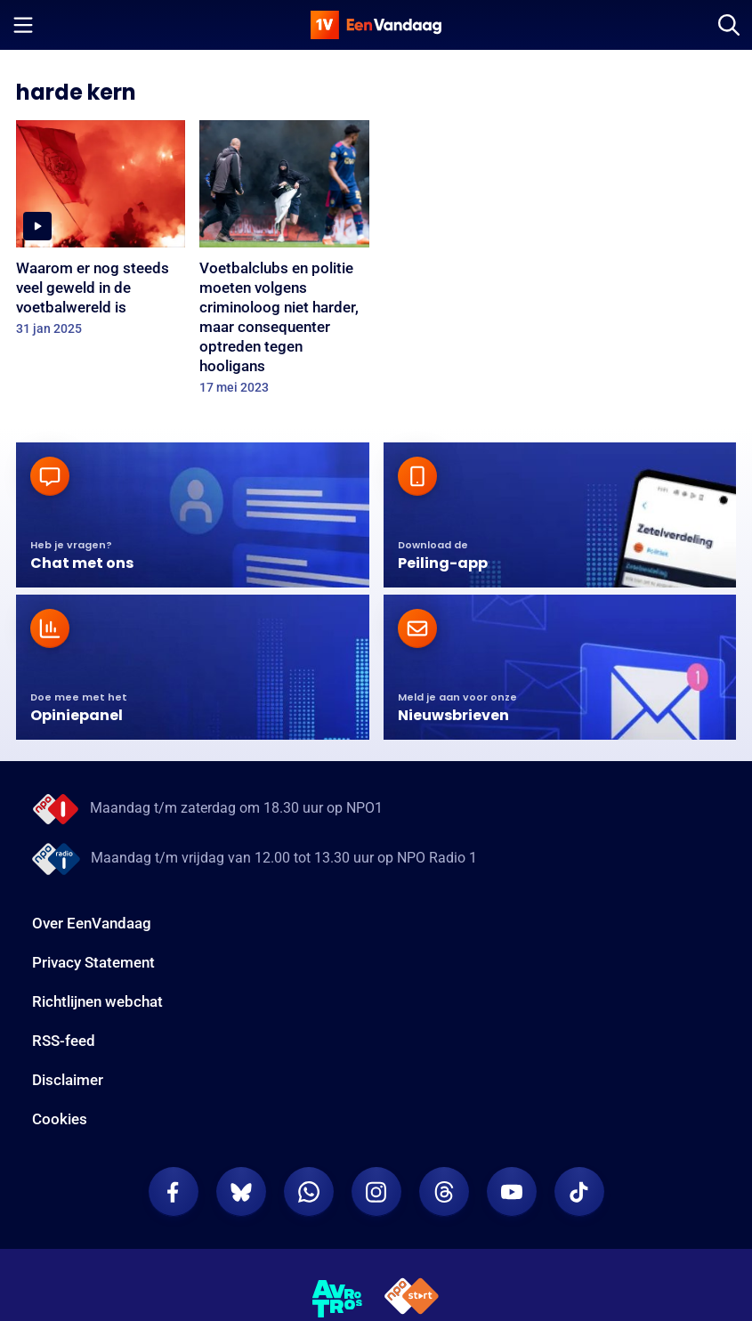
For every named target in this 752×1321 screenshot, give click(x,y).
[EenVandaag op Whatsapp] (309, 1192)
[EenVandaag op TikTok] (579, 1192)
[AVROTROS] (337, 1298)
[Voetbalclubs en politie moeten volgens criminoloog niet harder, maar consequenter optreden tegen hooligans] (283, 263)
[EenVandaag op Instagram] (376, 1192)
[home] (376, 25)
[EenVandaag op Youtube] (512, 1192)
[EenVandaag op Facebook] (173, 1192)
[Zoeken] (728, 25)
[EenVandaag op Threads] (444, 1192)
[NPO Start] (412, 1299)
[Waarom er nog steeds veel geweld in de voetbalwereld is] (100, 233)
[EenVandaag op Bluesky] (241, 1192)
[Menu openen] (23, 25)
